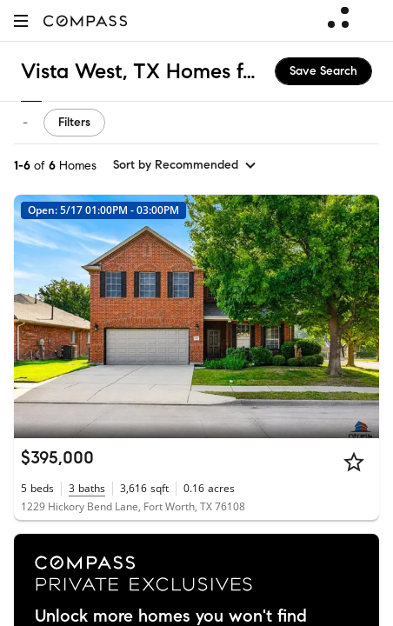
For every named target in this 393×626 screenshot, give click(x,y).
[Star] (354, 461)
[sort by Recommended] (185, 165)
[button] (21, 20)
